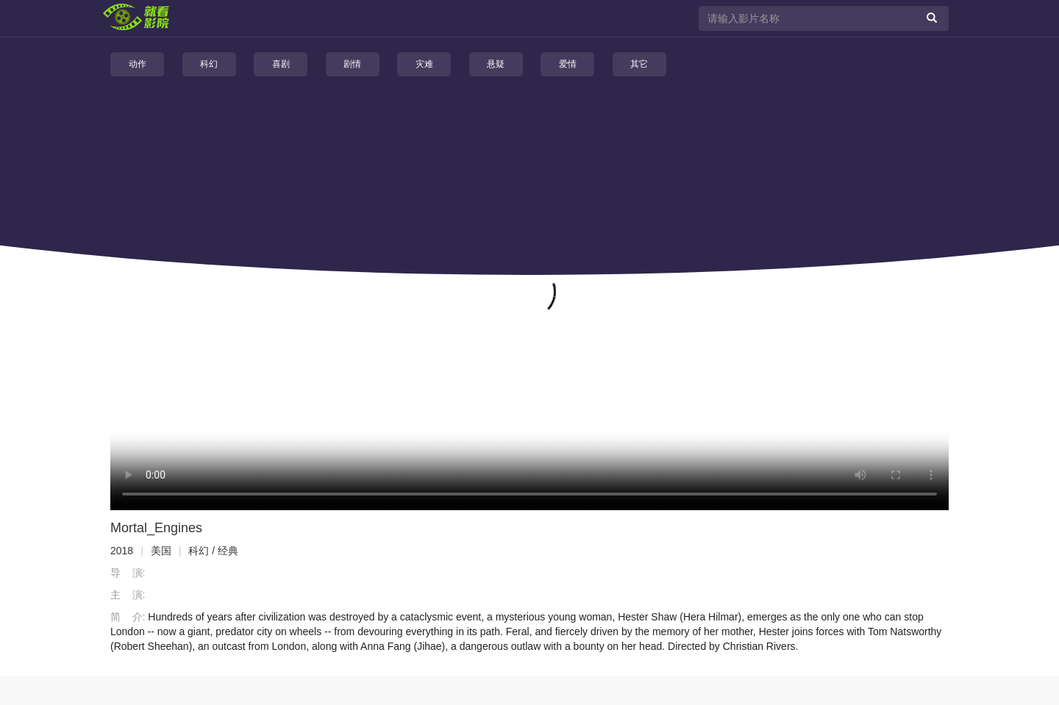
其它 (639, 64)
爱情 (568, 64)
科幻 (209, 64)
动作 (137, 64)
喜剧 (281, 64)
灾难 (424, 64)
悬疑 (495, 64)
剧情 (352, 64)
